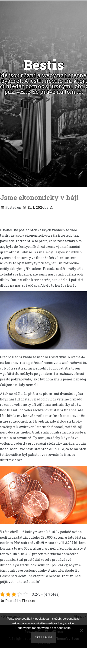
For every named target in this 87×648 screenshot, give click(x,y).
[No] (81, 630)
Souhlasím (43, 637)
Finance (28, 600)
